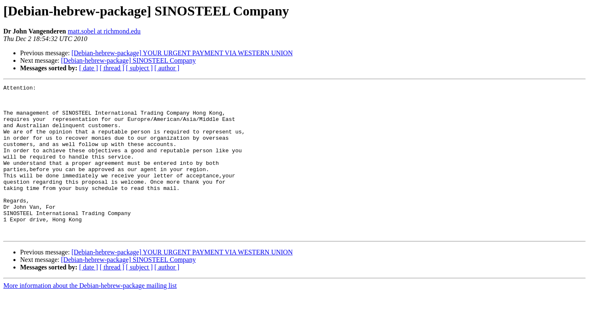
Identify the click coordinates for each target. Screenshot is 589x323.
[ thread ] (112, 68)
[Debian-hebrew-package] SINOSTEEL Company (128, 60)
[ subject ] (139, 68)
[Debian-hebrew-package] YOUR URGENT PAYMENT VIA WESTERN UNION (182, 52)
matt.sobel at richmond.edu (104, 31)
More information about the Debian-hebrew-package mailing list (90, 315)
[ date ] (88, 68)
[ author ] (167, 68)
